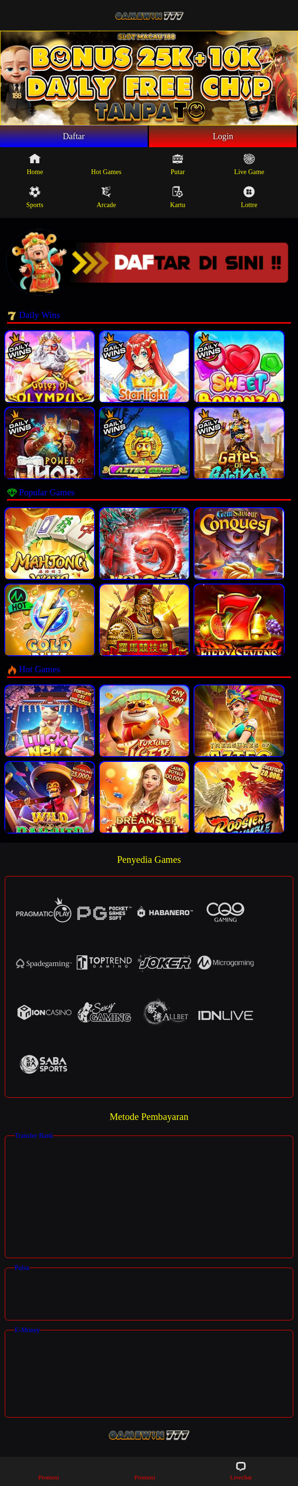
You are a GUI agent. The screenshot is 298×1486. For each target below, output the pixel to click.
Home (34, 164)
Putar (178, 164)
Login (223, 136)
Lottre (249, 197)
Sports (35, 197)
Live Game (249, 164)
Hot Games (106, 164)
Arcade (106, 197)
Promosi (48, 1471)
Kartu (177, 197)
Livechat (241, 1471)
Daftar (74, 136)
